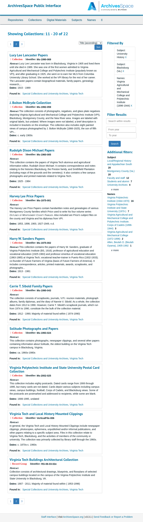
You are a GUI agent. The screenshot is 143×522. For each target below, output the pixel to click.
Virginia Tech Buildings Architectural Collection (44, 459)
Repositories (15, 20)
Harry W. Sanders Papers (27, 238)
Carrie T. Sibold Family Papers (31, 286)
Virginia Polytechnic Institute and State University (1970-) (117, 208)
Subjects (77, 20)
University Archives (117, 184)
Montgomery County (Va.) (121, 171)
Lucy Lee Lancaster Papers (29, 55)
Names (91, 20)
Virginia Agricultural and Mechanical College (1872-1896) (120, 235)
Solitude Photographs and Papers (34, 328)
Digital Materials (56, 20)
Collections (35, 20)
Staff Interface (48, 516)
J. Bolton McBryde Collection (30, 102)
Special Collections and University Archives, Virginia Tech (52, 93)
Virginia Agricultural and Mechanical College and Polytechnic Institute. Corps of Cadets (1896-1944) (120, 221)
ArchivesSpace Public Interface (34, 5)
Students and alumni (118, 181)
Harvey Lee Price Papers (27, 196)
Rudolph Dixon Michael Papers (32, 150)
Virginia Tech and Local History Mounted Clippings (46, 414)
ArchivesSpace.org (73, 516)
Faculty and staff (116, 178)
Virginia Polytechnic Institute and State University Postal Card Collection (54, 369)
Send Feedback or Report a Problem (113, 516)
